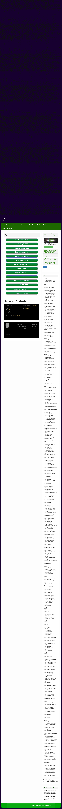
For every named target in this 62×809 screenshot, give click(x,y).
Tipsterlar (31, 224)
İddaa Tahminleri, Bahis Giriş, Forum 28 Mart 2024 (50, 259)
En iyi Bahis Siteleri (7, 228)
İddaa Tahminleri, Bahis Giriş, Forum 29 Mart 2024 (50, 255)
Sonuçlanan (23, 224)
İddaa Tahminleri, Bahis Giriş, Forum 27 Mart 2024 (50, 263)
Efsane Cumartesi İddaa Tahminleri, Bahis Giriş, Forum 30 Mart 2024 (50, 251)
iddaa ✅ (38, 224)
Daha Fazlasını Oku (48, 246)
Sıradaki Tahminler (14, 224)
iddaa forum (45, 224)
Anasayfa (5, 224)
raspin (11, 305)
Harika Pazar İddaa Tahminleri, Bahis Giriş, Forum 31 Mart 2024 (49, 235)
